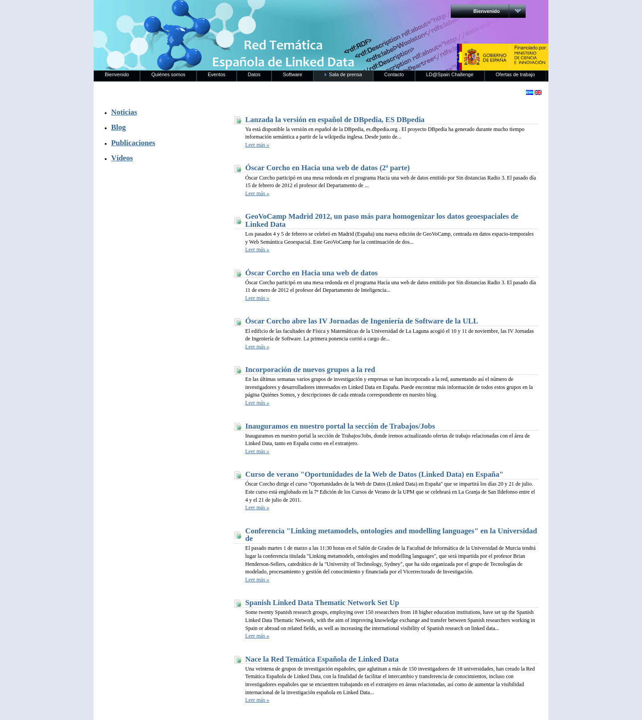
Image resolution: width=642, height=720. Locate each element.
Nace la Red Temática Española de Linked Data (322, 659)
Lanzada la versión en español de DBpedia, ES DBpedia (334, 119)
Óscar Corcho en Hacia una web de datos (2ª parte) (327, 168)
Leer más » (257, 145)
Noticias (124, 112)
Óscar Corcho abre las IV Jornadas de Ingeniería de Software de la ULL (361, 321)
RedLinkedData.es (187, 13)
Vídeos (122, 158)
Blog (118, 127)
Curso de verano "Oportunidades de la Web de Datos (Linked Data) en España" (374, 474)
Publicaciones (133, 143)
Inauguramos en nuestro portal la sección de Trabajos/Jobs (340, 426)
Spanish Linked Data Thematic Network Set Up (322, 602)
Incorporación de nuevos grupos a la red (310, 369)
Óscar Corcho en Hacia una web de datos (311, 273)
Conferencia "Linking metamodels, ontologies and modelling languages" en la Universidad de (391, 535)
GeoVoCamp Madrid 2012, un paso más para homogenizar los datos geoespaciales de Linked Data (382, 220)
